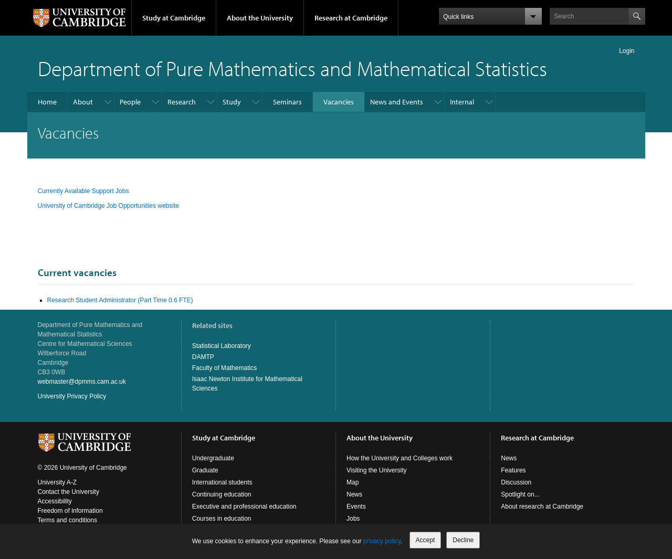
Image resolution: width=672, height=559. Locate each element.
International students (222, 482)
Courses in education (221, 518)
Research (181, 102)
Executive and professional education (244, 506)
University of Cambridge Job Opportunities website (108, 205)
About (83, 102)
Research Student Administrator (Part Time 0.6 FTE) (120, 300)
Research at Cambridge (350, 18)
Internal (462, 102)
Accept (425, 540)
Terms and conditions (67, 520)
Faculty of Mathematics (224, 368)
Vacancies (338, 102)
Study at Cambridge (173, 18)
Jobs (353, 518)
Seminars (287, 102)
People (130, 102)
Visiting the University (376, 470)
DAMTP (203, 357)
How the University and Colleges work (399, 458)
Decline (463, 540)
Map (352, 482)
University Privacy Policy (72, 396)
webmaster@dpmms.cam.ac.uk (82, 381)
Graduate (205, 470)
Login (626, 51)
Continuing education (221, 494)
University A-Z (57, 482)
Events (356, 506)
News (354, 494)
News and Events (396, 102)
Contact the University (68, 491)
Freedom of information (70, 510)
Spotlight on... (520, 494)
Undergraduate (213, 458)
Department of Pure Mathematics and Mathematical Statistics (292, 68)
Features (513, 470)
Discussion (516, 482)
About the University (260, 18)
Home (47, 102)
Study (232, 102)
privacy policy (382, 541)
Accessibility (55, 501)
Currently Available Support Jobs (84, 191)
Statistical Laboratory (221, 346)
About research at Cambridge (542, 506)
